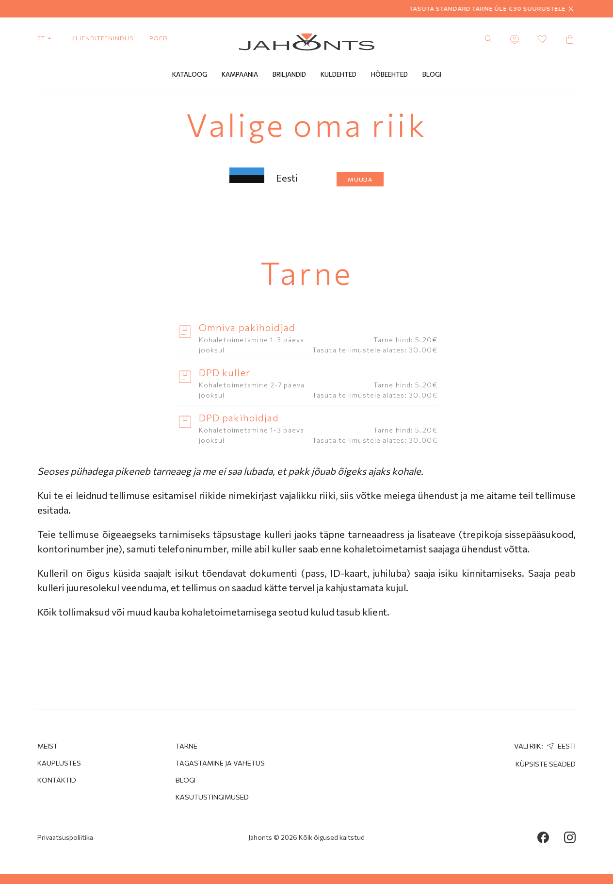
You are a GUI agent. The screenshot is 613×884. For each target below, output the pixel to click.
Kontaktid (56, 780)
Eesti (560, 746)
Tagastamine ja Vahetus (220, 763)
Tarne (186, 746)
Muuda (360, 179)
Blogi (431, 74)
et (46, 37)
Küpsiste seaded (546, 764)
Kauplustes (59, 763)
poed (158, 37)
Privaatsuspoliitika (65, 837)
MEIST (47, 746)
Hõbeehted (389, 74)
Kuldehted (338, 74)
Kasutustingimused (212, 797)
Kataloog (189, 74)
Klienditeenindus (102, 37)
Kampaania (240, 74)
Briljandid (289, 74)
